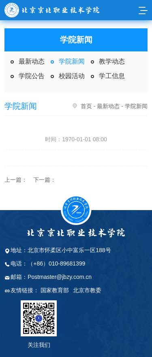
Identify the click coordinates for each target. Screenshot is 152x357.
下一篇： (44, 179)
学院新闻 (72, 61)
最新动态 (32, 61)
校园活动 (72, 75)
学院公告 (32, 75)
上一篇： (15, 179)
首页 (86, 106)
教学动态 (112, 61)
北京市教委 (87, 290)
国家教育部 (55, 290)
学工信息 (112, 75)
